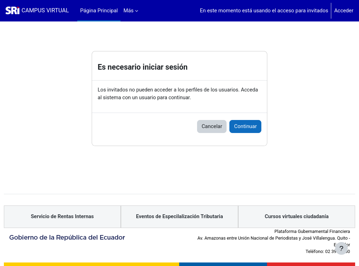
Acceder (343, 10)
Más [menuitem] (128, 10)
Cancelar (212, 127)
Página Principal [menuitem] (99, 10)
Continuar (245, 127)
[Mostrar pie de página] (341, 248)
